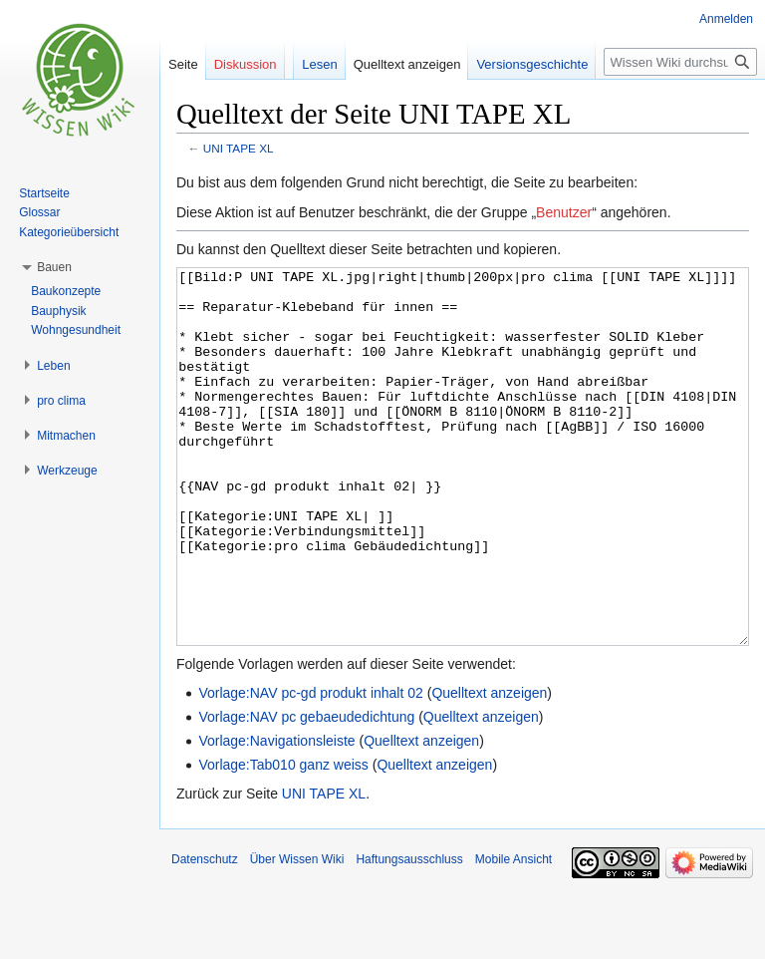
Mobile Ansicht (513, 934)
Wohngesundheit (76, 330)
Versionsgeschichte (532, 64)
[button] (54, 267)
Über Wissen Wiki (297, 934)
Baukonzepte (66, 291)
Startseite (44, 193)
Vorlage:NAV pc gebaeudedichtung (306, 791)
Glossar (39, 212)
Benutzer (564, 212)
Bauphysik (58, 311)
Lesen (319, 64)
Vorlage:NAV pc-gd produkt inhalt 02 (310, 768)
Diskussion (245, 64)
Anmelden (726, 19)
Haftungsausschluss (409, 934)
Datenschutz (204, 934)
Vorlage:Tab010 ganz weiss (283, 839)
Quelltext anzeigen (489, 768)
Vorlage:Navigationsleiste (276, 815)
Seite (183, 64)
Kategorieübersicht (69, 232)
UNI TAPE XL (238, 148)
